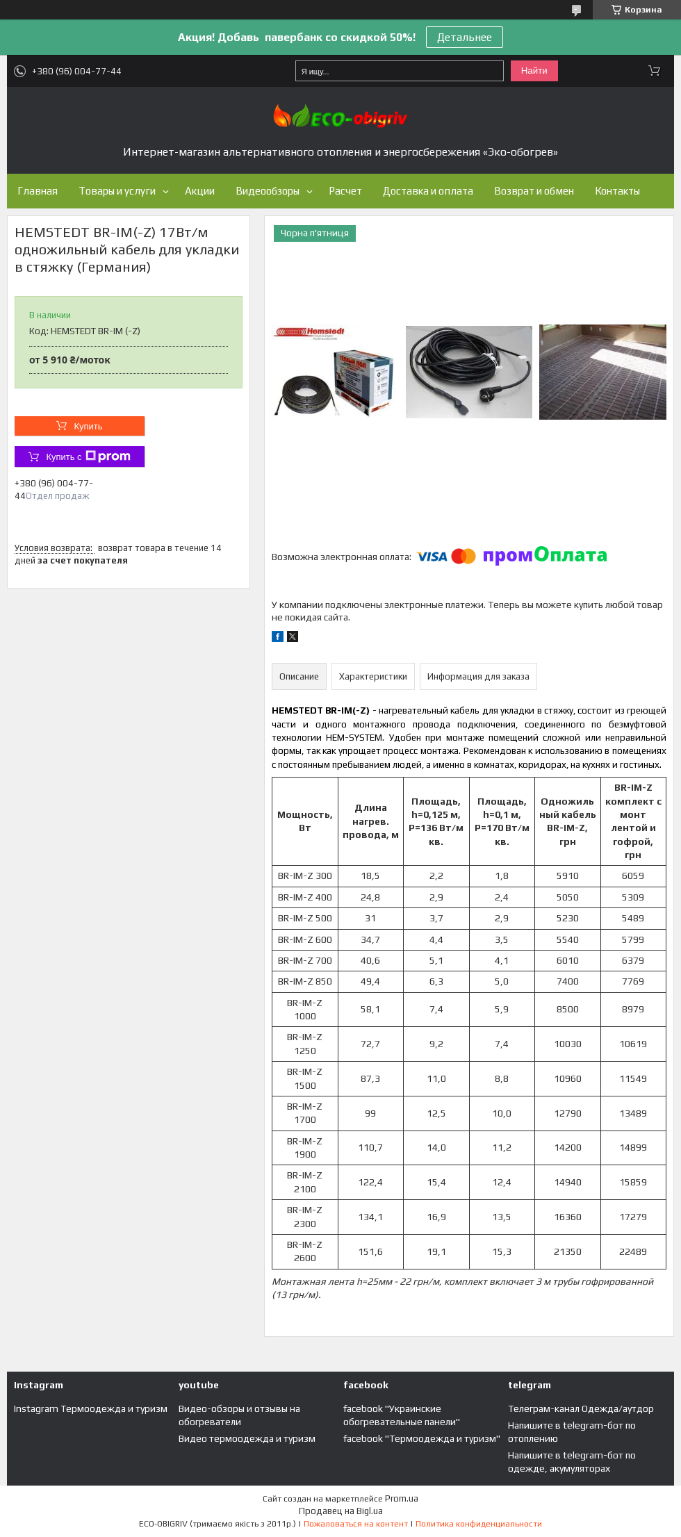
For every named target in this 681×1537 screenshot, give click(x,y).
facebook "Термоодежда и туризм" (421, 1438)
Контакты (617, 191)
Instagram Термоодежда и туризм (90, 1408)
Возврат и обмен (534, 191)
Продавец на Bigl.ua (341, 1511)
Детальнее (464, 37)
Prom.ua (401, 1498)
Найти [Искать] (534, 70)
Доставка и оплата (428, 191)
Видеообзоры (268, 191)
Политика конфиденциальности (479, 1524)
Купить (88, 426)
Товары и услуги (117, 191)
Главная (37, 191)
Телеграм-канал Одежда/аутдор (581, 1408)
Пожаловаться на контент (356, 1524)
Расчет (345, 191)
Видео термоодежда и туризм (247, 1438)
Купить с (88, 456)
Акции (200, 191)
